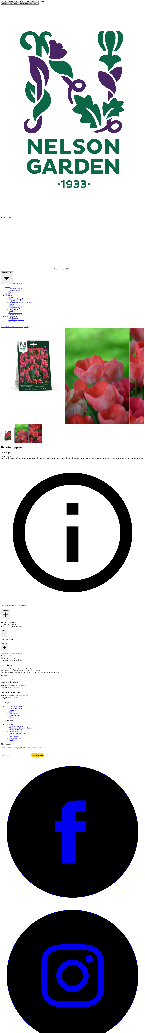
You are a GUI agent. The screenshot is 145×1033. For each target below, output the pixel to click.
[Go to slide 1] (8, 435)
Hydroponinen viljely (15, 307)
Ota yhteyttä (12, 710)
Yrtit (9, 292)
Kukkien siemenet (14, 290)
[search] (1, 325)
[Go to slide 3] (35, 433)
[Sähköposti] (15, 755)
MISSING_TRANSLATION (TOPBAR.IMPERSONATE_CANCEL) (20, 3)
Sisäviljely (11, 311)
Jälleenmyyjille (17, 283)
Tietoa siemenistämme (15, 708)
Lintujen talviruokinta (15, 314)
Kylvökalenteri (13, 318)
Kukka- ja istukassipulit (15, 299)
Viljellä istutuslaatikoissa (16, 306)
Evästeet (11, 717)
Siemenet (11, 297)
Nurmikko (11, 304)
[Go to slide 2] (21, 433)
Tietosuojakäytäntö (14, 715)
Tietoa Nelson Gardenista (16, 706)
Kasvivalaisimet (13, 309)
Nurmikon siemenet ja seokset (17, 733)
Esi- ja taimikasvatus (14, 301)
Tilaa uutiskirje (37, 755)
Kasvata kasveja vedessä (16, 320)
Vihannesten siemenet (15, 288)
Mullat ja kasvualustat (15, 313)
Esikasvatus (12, 321)
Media (10, 712)
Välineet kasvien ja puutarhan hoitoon (20, 302)
